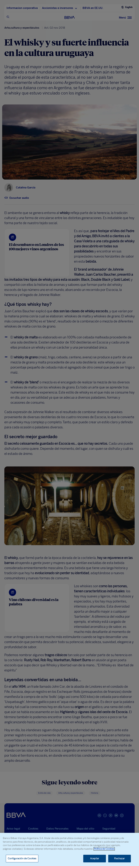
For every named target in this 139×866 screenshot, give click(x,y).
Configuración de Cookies (22, 858)
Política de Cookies (104, 849)
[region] (69, 849)
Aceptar (94, 858)
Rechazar (119, 858)
